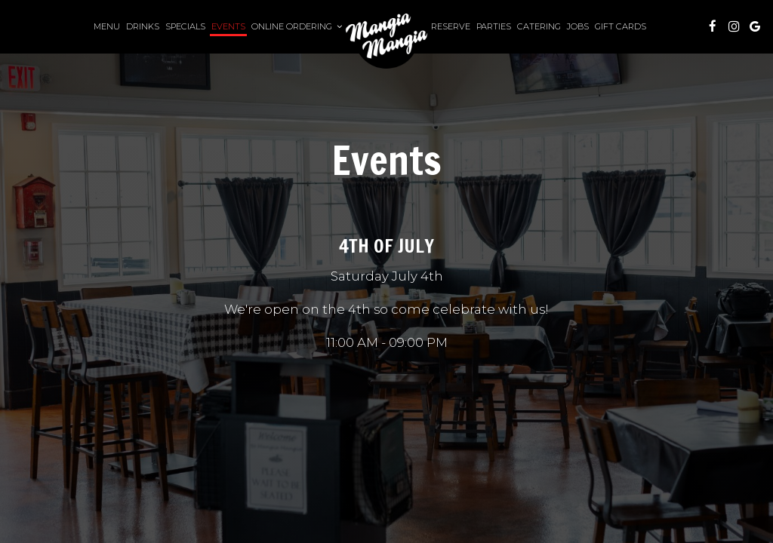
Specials (185, 26)
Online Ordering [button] (296, 26)
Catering (539, 26)
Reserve (450, 26)
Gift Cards (620, 26)
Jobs (578, 26)
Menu (107, 26)
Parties (493, 26)
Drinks (142, 26)
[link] (386, 36)
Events (228, 26)
